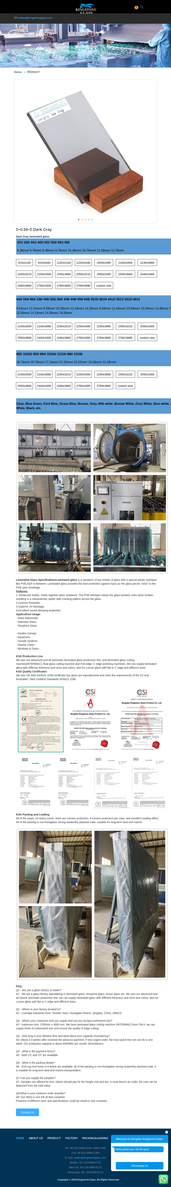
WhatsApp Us (139, 1165)
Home (18, 72)
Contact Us (27, 1112)
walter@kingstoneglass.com (35, 17)
